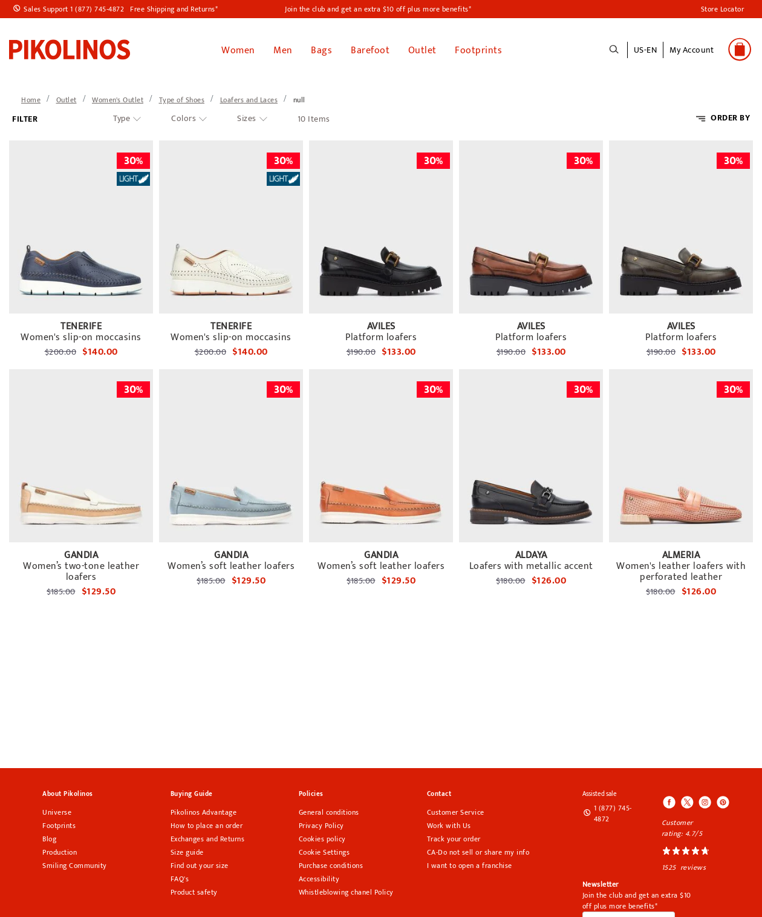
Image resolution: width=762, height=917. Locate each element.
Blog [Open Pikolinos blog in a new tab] (49, 836)
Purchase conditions (331, 863)
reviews (693, 865)
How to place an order (207, 823)
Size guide (187, 849)
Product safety (194, 889)
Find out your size (200, 863)
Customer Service (455, 809)
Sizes (246, 116)
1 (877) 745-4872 (613, 811)
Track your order (454, 836)
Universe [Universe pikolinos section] (56, 809)
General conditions (329, 809)
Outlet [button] (422, 48)
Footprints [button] (478, 48)
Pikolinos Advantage (204, 809)
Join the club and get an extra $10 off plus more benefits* (378, 9)
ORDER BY (730, 115)
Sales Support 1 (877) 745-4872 (74, 9)
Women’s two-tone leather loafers (81, 569)
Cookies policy (322, 836)
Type (121, 116)
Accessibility (319, 876)
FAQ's (180, 876)
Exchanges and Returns (208, 836)
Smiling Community (74, 863)
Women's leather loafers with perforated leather (681, 569)
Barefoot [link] (370, 48)
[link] (69, 48)
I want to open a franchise (469, 863)
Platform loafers (381, 335)
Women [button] (238, 48)
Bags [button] (321, 48)
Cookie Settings (324, 849)
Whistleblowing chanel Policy (346, 889)
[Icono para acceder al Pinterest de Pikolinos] (722, 801)
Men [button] (283, 48)
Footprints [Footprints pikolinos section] (59, 823)
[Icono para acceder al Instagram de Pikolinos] (704, 801)
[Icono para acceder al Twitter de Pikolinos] (687, 801)
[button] (691, 55)
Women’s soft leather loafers (231, 564)
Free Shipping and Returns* (174, 9)
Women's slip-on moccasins (81, 335)
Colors (183, 116)
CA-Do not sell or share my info (478, 849)
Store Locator (722, 9)
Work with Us (449, 823)
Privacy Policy (321, 823)
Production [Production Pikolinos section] (59, 849)
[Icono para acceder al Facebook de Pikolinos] (669, 801)
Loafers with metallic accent (531, 564)
